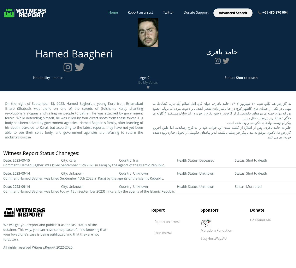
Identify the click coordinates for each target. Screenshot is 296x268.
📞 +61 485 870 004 (272, 12)
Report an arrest (140, 12)
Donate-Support (196, 12)
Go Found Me (260, 220)
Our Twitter (163, 233)
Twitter (168, 12)
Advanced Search (233, 13)
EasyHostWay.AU (214, 238)
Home (113, 12)
